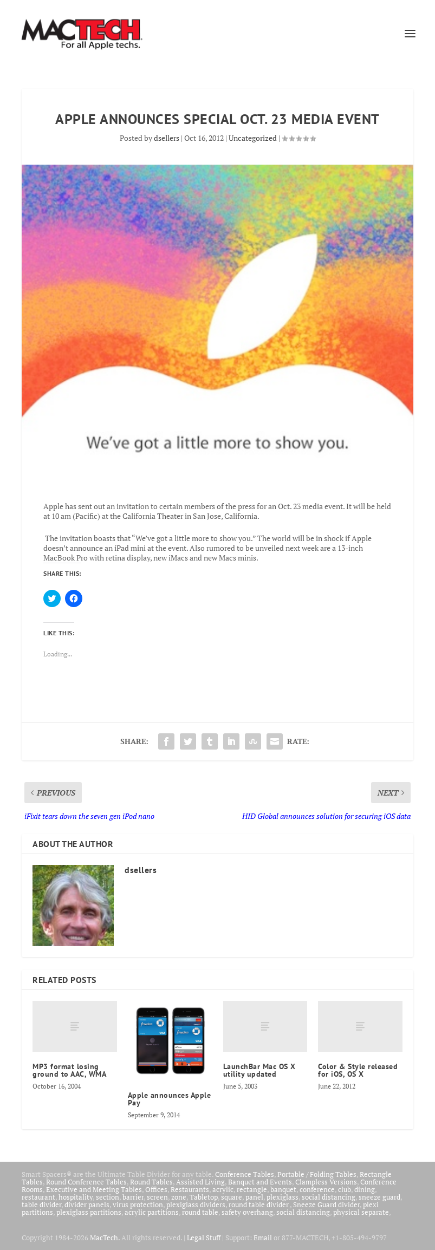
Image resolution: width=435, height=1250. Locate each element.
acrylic (222, 1189)
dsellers (166, 138)
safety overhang (247, 1212)
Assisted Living (200, 1182)
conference (317, 1189)
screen (157, 1197)
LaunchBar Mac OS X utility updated (259, 1070)
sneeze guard (379, 1197)
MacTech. (105, 1237)
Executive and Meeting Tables (94, 1189)
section (107, 1197)
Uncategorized (253, 138)
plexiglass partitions (88, 1212)
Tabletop (204, 1197)
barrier (133, 1197)
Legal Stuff (203, 1237)
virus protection (138, 1204)
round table (200, 1212)
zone (178, 1197)
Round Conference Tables (86, 1182)
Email (263, 1237)
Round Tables (151, 1182)
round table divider (259, 1204)
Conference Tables (244, 1174)
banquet (283, 1189)
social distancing (328, 1197)
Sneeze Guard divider (326, 1204)
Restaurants (190, 1189)
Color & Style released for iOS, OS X (358, 1070)
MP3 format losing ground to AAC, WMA (69, 1070)
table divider (41, 1204)
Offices (156, 1189)
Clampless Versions (326, 1182)
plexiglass (282, 1197)
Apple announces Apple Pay (169, 1099)
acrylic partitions (152, 1212)
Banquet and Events (260, 1182)
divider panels (86, 1204)
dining (364, 1189)
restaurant (38, 1197)
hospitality (76, 1197)
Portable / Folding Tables (316, 1174)
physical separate (361, 1212)
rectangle (252, 1189)
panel (254, 1197)
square (231, 1197)
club (344, 1189)
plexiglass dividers (195, 1204)
